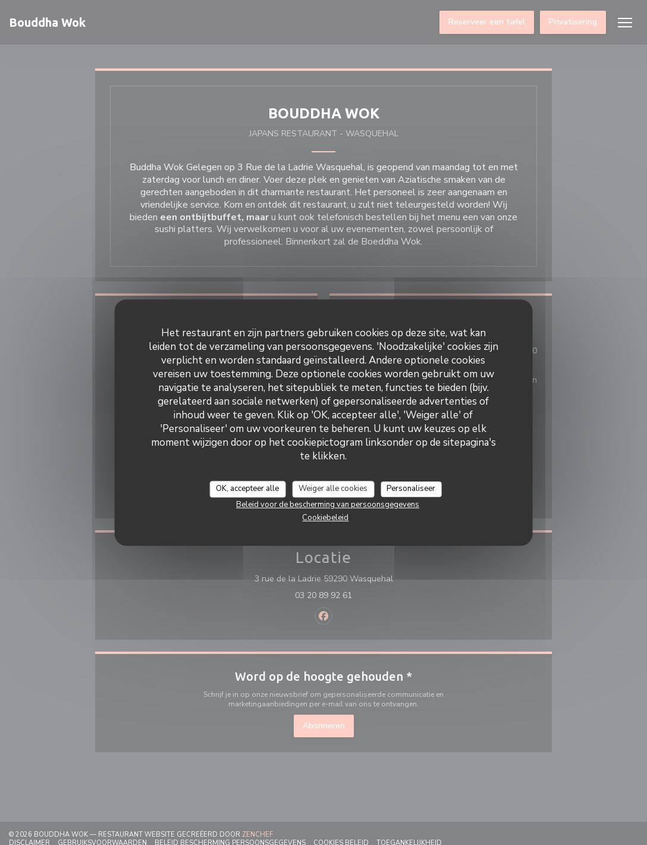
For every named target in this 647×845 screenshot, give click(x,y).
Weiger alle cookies (333, 488)
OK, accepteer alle (247, 488)
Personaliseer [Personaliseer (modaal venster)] (411, 488)
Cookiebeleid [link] (325, 517)
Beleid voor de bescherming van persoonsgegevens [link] (327, 504)
